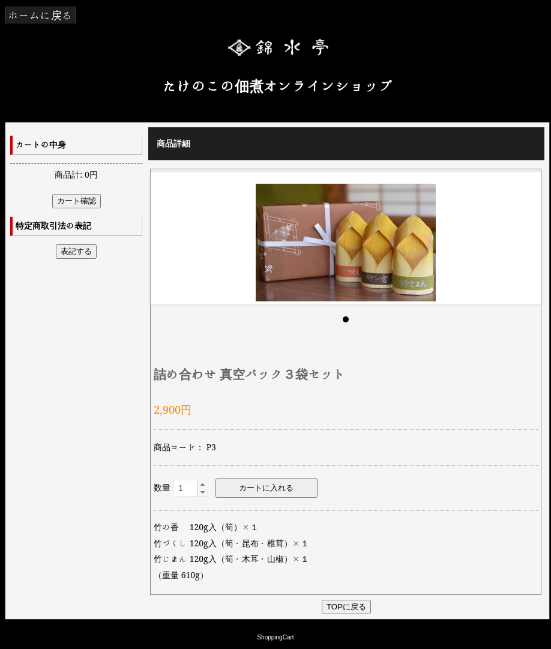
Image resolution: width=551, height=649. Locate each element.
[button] (202, 484)
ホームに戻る (40, 15)
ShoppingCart (275, 637)
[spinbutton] (190, 488)
